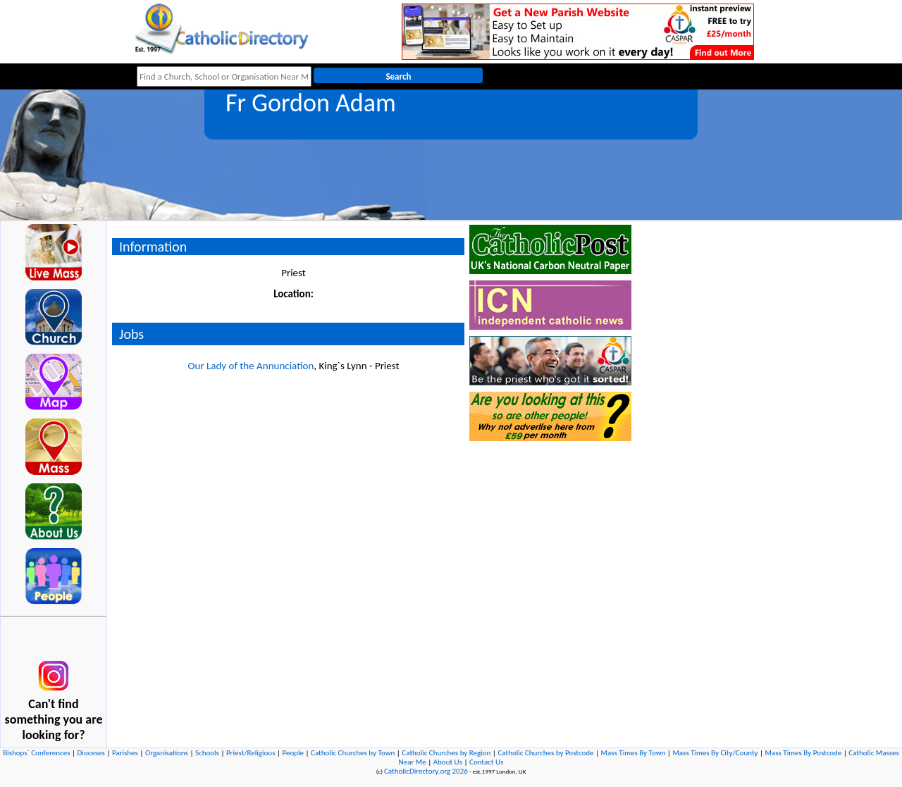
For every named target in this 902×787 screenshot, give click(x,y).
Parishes (125, 752)
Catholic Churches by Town (353, 752)
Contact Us (486, 762)
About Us (447, 762)
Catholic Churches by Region (446, 752)
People (293, 752)
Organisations (166, 752)
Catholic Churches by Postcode (545, 752)
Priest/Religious (251, 752)
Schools (207, 752)
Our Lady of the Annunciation (250, 365)
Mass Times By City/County (715, 752)
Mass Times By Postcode (803, 752)
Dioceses (91, 752)
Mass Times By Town (633, 752)
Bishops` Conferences (36, 752)
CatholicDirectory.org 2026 (426, 771)
